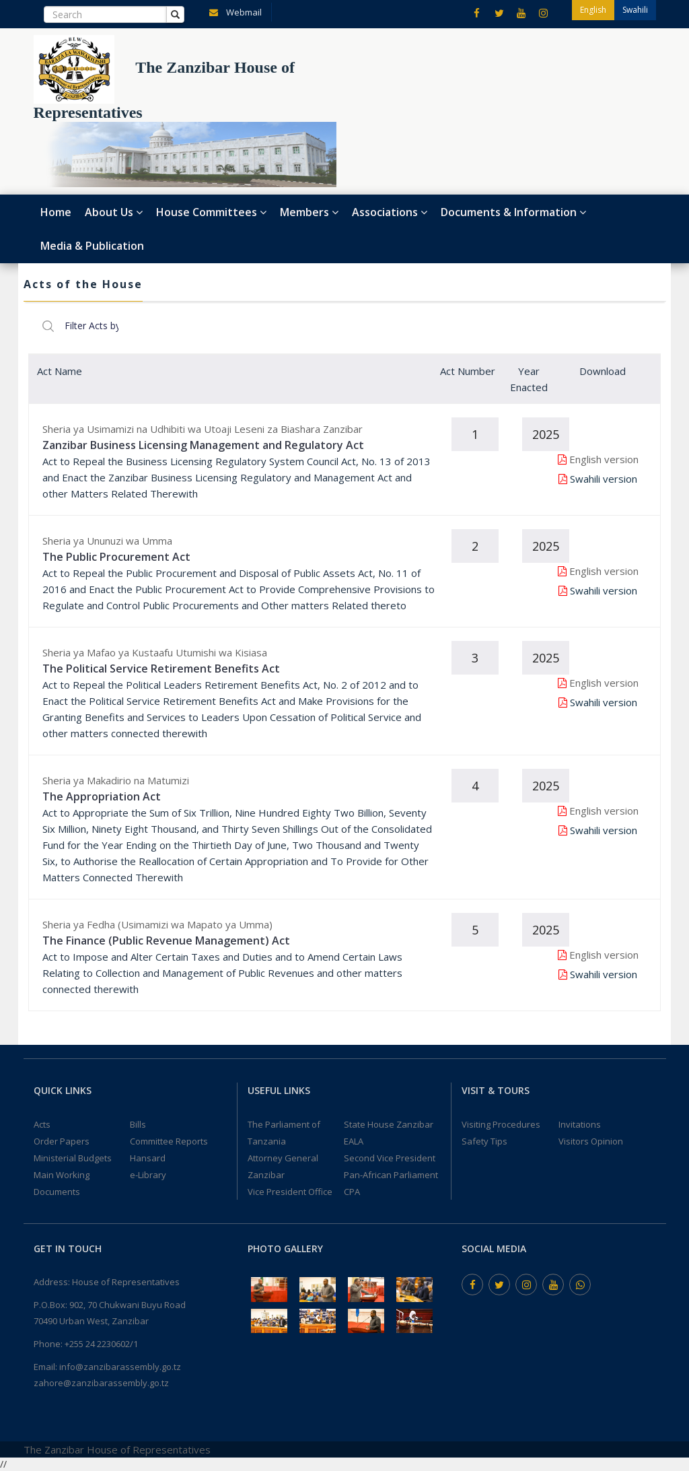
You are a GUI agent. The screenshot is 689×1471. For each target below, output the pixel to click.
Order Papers (61, 1141)
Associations (389, 212)
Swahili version (603, 478)
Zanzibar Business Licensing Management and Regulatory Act (203, 445)
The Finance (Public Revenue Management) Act (166, 940)
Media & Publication (92, 245)
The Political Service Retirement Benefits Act (161, 668)
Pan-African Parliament (391, 1175)
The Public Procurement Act (116, 556)
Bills (138, 1124)
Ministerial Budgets (73, 1158)
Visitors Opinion (590, 1141)
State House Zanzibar (388, 1124)
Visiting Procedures (501, 1124)
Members (309, 212)
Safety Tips (484, 1141)
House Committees (211, 212)
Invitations (579, 1124)
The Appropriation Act (101, 796)
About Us (114, 212)
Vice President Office (290, 1192)
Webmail (233, 11)
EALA (353, 1141)
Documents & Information (513, 212)
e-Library (148, 1175)
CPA (352, 1192)
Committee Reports (169, 1141)
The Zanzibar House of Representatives (117, 1449)
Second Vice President (389, 1158)
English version (604, 459)
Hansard (148, 1158)
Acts (42, 1124)
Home (55, 212)
